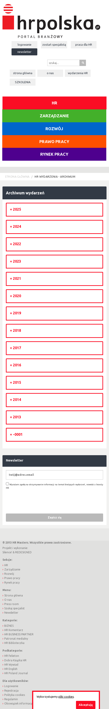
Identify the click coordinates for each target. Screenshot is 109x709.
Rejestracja (11, 690)
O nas (50, 73)
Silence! (7, 552)
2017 (17, 348)
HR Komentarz (13, 630)
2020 (17, 296)
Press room (11, 604)
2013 (17, 417)
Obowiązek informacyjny (20, 703)
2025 (17, 209)
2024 (17, 226)
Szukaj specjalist (14, 608)
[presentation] (40, 501)
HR (54, 103)
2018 (17, 330)
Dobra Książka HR (15, 660)
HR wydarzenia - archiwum (55, 176)
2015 (17, 382)
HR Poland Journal (16, 673)
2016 (17, 365)
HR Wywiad (11, 664)
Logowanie (24, 44)
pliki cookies (66, 696)
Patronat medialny (16, 638)
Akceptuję (86, 704)
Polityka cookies (14, 694)
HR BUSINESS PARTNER (18, 634)
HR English (10, 668)
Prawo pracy (54, 141)
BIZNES (9, 625)
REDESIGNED (23, 552)
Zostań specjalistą (54, 44)
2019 (17, 313)
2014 (17, 400)
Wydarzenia (78, 73)
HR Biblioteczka (14, 642)
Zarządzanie (54, 115)
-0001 (18, 434)
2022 (17, 244)
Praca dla (83, 44)
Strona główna (22, 73)
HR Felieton (11, 655)
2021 (17, 278)
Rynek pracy (54, 154)
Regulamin (11, 699)
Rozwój (54, 128)
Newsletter (24, 51)
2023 (17, 261)
